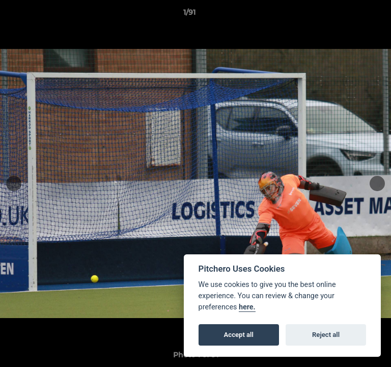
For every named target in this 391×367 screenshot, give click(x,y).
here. (247, 307)
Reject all (326, 334)
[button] (354, 14)
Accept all (239, 334)
